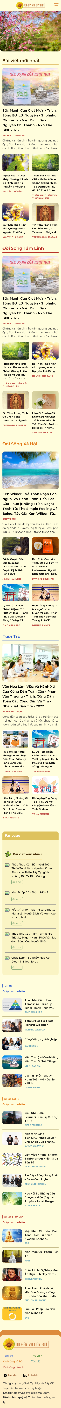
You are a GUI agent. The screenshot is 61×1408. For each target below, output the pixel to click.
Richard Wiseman (35, 1030)
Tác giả (36, 1361)
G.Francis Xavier (34, 1146)
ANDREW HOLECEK (42, 432)
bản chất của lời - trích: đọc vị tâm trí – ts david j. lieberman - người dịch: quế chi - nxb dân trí (45, 567)
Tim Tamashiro (11, 625)
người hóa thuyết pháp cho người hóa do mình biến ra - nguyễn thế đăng (15, 181)
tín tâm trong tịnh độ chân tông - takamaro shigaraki (45, 228)
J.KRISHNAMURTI (11, 579)
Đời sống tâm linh (14, 1367)
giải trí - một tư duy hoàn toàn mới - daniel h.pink (40, 1079)
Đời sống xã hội (13, 1361)
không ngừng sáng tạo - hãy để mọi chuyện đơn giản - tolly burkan (44, 804)
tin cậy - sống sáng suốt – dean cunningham (41, 1177)
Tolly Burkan (40, 814)
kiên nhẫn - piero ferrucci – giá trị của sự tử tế (41, 1117)
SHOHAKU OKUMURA (13, 135)
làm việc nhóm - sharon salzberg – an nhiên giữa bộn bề (41, 1158)
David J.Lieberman (43, 579)
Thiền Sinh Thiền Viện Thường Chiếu (44, 196)
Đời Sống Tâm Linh (23, 248)
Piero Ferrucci (33, 1125)
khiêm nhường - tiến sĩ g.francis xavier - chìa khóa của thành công (41, 1138)
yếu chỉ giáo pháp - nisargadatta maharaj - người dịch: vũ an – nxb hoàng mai (33, 913)
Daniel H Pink (32, 1087)
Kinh (27, 1261)
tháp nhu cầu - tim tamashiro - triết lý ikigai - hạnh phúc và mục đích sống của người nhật (33, 937)
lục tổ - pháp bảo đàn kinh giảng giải (40, 1311)
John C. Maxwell (12, 771)
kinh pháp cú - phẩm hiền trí (31, 892)
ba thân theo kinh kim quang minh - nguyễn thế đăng (14, 228)
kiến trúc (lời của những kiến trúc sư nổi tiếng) (41, 1059)
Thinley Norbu (33, 1279)
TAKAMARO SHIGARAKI (44, 237)
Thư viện (36, 1355)
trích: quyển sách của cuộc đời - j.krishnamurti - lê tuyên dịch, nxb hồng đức (14, 566)
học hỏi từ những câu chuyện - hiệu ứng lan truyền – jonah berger (40, 1197)
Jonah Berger (33, 1205)
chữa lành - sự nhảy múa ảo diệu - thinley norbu (41, 1272)
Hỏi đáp (13, 1375)
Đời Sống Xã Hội (19, 443)
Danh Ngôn (31, 1046)
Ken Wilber (9, 519)
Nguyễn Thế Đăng (12, 191)
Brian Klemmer (41, 625)
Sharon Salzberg (35, 1166)
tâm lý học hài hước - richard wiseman (40, 1022)
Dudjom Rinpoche (35, 1300)
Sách (27, 1243)
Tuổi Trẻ (11, 636)
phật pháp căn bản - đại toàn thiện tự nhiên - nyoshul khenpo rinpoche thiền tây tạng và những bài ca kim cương (41, 1235)
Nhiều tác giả (33, 1066)
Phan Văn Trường (12, 711)
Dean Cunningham (35, 1184)
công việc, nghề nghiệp (41, 1039)
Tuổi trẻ (8, 1355)
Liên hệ (33, 1375)
